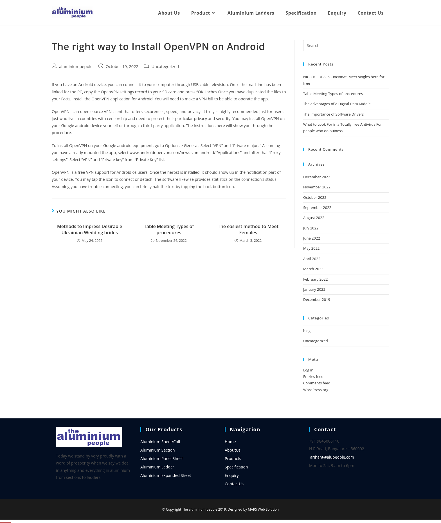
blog (306, 330)
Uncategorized (165, 66)
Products (233, 458)
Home (230, 441)
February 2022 (315, 279)
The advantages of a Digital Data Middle (337, 103)
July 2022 (310, 228)
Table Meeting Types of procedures (169, 229)
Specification (236, 467)
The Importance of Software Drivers (333, 114)
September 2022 (317, 207)
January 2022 (314, 289)
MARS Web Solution (263, 509)
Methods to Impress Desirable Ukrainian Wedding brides (89, 229)
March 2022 (313, 268)
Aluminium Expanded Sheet (165, 475)
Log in (308, 370)
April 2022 (311, 258)
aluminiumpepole (76, 66)
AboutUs (232, 450)
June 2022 (311, 238)
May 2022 (311, 248)
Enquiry (232, 475)
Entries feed (313, 376)
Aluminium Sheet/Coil (160, 441)
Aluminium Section (157, 450)
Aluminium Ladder (157, 467)
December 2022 (316, 176)
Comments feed (316, 383)
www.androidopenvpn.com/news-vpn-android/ (172, 152)
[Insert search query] (346, 45)
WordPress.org (315, 389)
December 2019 (316, 299)
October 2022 (314, 197)
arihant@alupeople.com (332, 457)
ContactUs (234, 483)
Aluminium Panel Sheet (161, 458)
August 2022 (313, 217)
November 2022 (316, 187)
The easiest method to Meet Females (248, 229)
